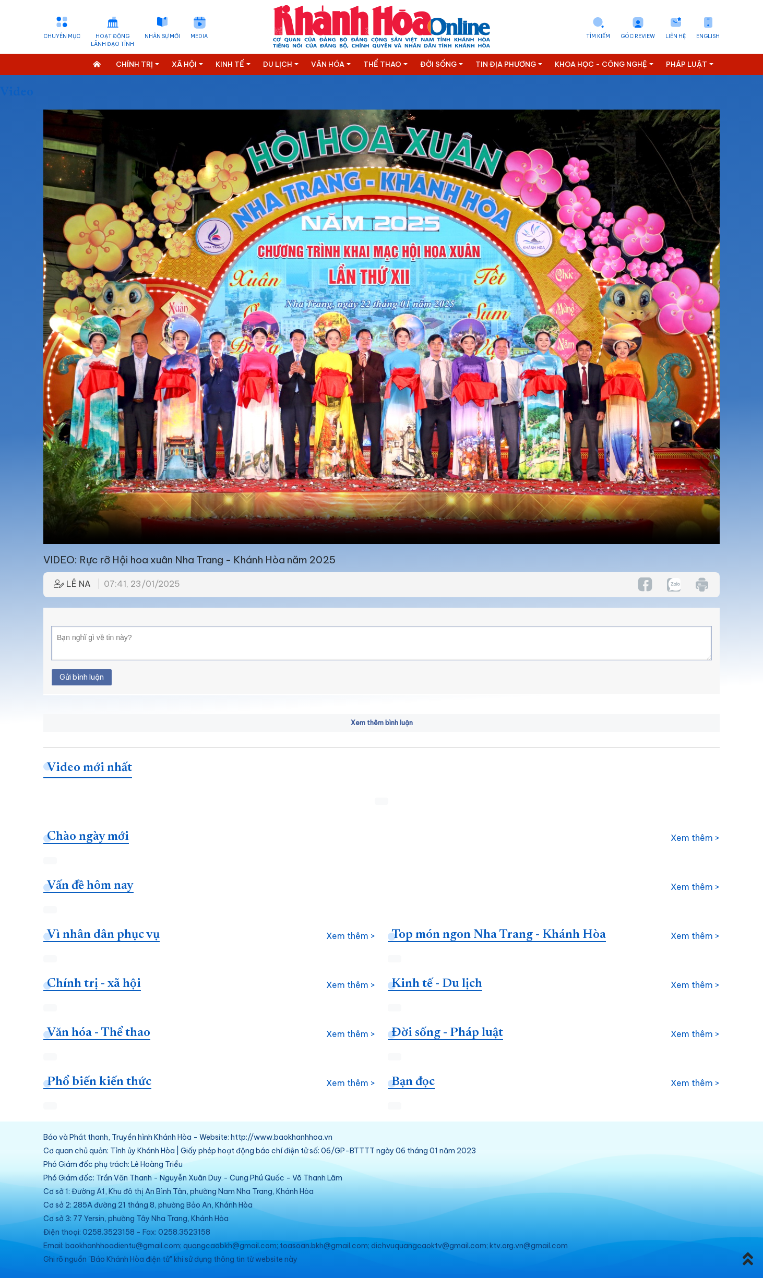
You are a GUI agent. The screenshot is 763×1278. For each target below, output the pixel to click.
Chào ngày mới (88, 836)
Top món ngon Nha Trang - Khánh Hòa (498, 935)
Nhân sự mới (162, 36)
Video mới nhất (89, 768)
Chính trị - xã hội (94, 984)
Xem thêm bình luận (382, 723)
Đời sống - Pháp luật (447, 1033)
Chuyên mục (61, 36)
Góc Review (638, 36)
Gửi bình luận (81, 677)
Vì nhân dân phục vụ (103, 935)
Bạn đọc (413, 1082)
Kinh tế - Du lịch (436, 984)
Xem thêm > (695, 838)
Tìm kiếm (598, 36)
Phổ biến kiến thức (99, 1082)
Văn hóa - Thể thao (98, 1033)
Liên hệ (675, 36)
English (708, 36)
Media (199, 36)
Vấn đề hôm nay (90, 885)
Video (16, 92)
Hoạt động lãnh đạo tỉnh (112, 40)
